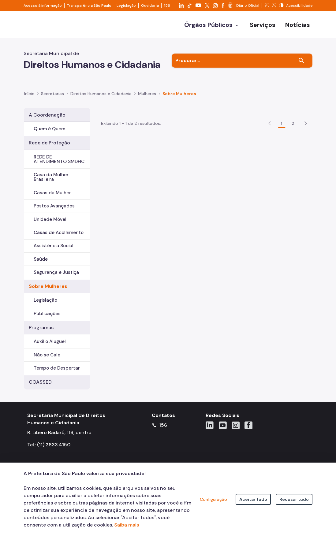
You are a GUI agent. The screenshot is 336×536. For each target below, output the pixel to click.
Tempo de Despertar (57, 368)
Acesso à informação (43, 5)
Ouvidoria (150, 5)
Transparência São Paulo (89, 5)
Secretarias (52, 93)
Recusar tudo (294, 499)
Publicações (47, 314)
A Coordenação (47, 115)
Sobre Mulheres (48, 286)
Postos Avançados (54, 206)
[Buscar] (301, 60)
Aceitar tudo (253, 499)
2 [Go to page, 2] (293, 151)
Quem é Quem (49, 129)
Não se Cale (47, 355)
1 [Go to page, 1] (281, 151)
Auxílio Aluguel (50, 341)
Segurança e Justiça (56, 272)
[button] (305, 151)
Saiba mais (126, 525)
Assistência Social (53, 246)
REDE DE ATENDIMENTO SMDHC (59, 159)
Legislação (126, 5)
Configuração (213, 499)
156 (167, 5)
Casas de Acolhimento (59, 232)
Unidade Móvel (50, 219)
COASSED (40, 382)
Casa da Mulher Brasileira (51, 177)
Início (29, 93)
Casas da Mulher (52, 193)
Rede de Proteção (49, 143)
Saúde (41, 259)
